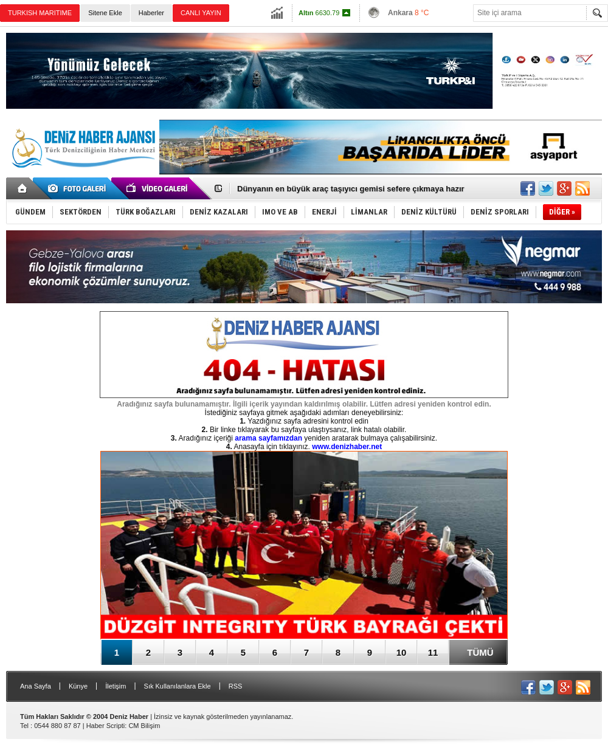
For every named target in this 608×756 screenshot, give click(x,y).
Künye (78, 686)
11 (433, 652)
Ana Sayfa (35, 686)
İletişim (115, 686)
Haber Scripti (105, 725)
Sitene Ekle (105, 12)
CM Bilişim (144, 725)
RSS (236, 686)
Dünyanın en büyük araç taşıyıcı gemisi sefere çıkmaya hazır (351, 188)
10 (401, 652)
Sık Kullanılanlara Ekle (177, 686)
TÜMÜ (480, 652)
